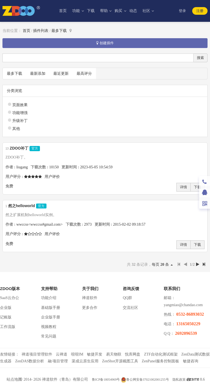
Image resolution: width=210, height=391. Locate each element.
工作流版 (7, 327)
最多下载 (59, 31)
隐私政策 (179, 379)
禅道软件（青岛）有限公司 (65, 379)
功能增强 (20, 113)
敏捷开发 (94, 354)
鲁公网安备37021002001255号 (145, 379)
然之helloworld (21, 206)
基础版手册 (50, 308)
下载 (91, 11)
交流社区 (130, 308)
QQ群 (127, 298)
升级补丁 (20, 121)
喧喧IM (77, 354)
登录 (182, 11)
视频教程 (48, 327)
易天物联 (113, 354)
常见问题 (48, 336)
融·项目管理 (58, 361)
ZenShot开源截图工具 (120, 361)
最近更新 (61, 73)
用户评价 (52, 177)
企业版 (5, 308)
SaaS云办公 (9, 298)
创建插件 (105, 43)
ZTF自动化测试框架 (161, 354)
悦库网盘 (132, 354)
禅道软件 (89, 298)
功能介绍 (48, 298)
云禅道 (61, 354)
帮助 (104, 11)
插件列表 (40, 31)
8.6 (197, 380)
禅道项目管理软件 (37, 354)
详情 (183, 187)
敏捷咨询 (190, 361)
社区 (146, 11)
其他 (16, 129)
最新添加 (37, 73)
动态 (133, 11)
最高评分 (84, 73)
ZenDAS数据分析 (29, 361)
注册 (199, 11)
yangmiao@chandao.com (183, 305)
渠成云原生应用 (85, 361)
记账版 (5, 317)
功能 (76, 11)
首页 (63, 11)
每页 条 (162, 264)
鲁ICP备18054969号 (106, 379)
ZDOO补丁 (19, 148)
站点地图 (14, 379)
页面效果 (20, 105)
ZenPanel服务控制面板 (160, 361)
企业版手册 (50, 317)
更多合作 (89, 308)
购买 (119, 11)
